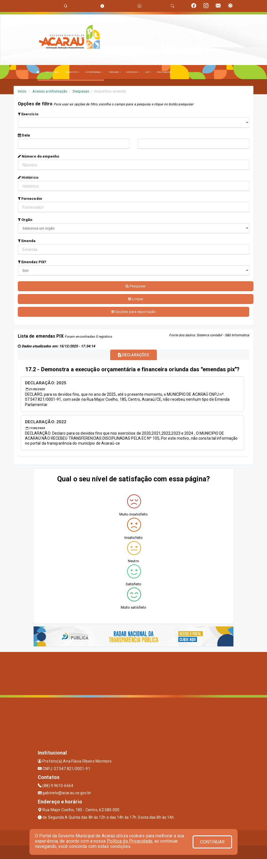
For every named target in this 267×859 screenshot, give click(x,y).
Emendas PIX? (32, 262)
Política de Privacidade (129, 841)
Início (22, 91)
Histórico (28, 177)
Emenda (27, 241)
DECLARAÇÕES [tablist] (133, 355)
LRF (148, 72)
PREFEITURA (52, 72)
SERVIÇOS (133, 72)
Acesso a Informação (50, 91)
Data (24, 135)
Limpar (135, 299)
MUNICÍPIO (73, 72)
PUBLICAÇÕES (165, 72)
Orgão (25, 220)
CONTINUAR (212, 842)
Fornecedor (30, 198)
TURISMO (115, 72)
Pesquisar (135, 286)
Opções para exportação (133, 312)
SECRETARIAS (94, 72)
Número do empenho (38, 156)
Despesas (81, 91)
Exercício (28, 114)
